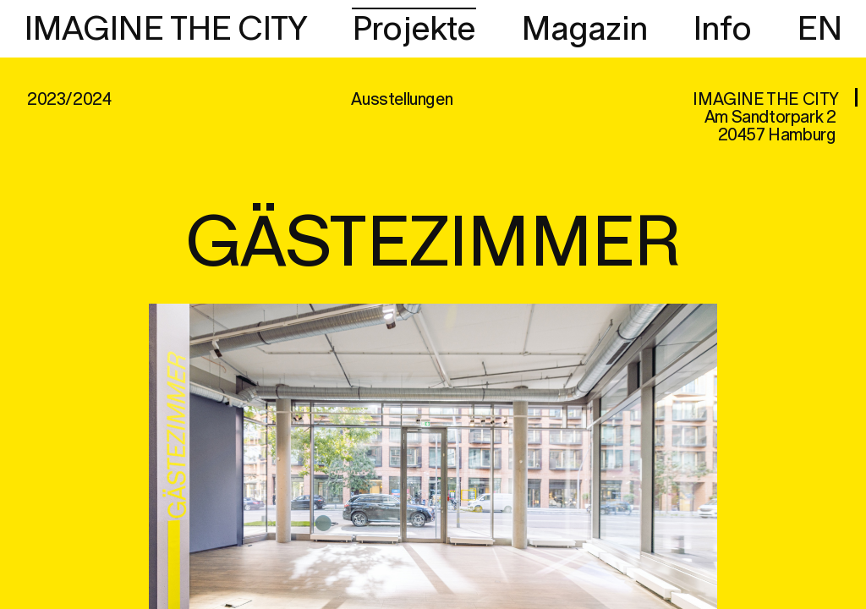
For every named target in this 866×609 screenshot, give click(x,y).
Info (722, 30)
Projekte (414, 30)
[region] (433, 304)
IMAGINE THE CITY (165, 30)
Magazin (584, 30)
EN (819, 30)
